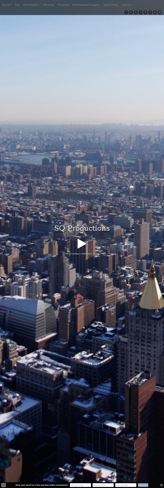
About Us (7, 4)
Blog (17, 4)
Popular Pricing (111, 4)
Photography (63, 4)
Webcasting (48, 4)
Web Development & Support (86, 4)
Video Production (31, 4)
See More (82, 263)
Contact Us (126, 4)
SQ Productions (82, 228)
